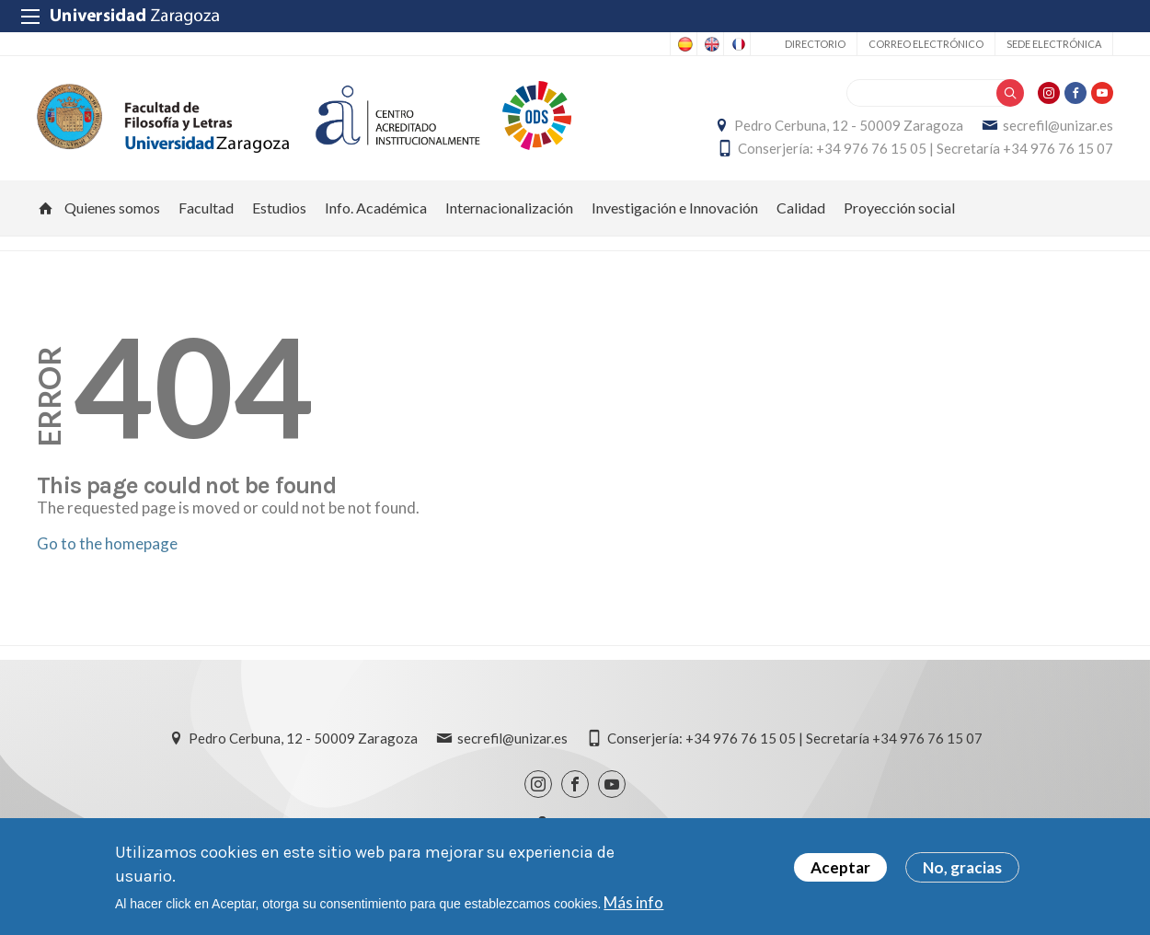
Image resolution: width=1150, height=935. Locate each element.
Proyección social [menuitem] (899, 207)
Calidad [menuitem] (800, 207)
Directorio (815, 44)
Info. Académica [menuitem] (376, 207)
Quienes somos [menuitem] (112, 207)
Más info (633, 902)
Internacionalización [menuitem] (509, 207)
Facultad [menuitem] (206, 207)
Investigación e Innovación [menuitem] (675, 207)
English (710, 44)
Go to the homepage (107, 543)
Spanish (683, 44)
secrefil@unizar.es (1058, 125)
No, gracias (962, 867)
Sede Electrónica (1053, 44)
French (737, 44)
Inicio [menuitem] (46, 208)
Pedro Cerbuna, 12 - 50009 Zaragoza (848, 125)
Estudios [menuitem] (279, 207)
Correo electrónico (925, 44)
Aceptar (840, 867)
